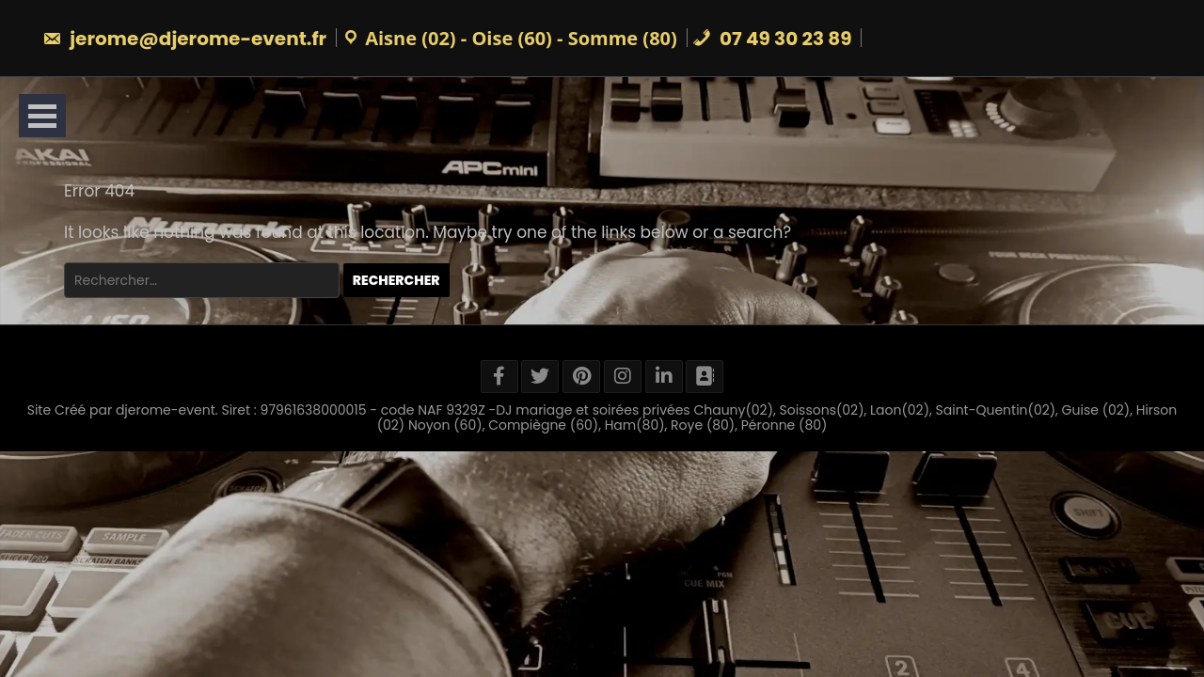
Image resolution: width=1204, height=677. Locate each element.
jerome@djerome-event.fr (184, 38)
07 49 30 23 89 (772, 38)
